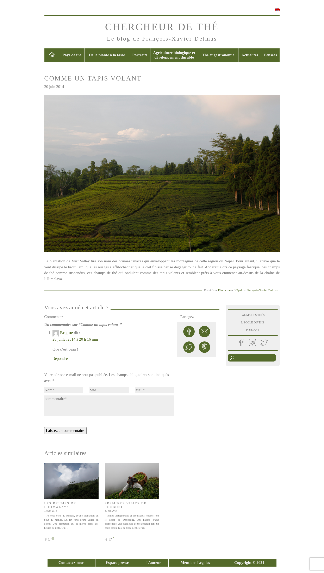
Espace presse (117, 562)
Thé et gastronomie (218, 55)
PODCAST (252, 330)
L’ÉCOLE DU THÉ (252, 322)
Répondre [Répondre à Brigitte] (60, 358)
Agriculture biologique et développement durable (174, 54)
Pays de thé (71, 55)
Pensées (270, 55)
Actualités (249, 55)
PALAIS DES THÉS (253, 315)
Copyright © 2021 (249, 562)
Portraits (139, 55)
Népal (238, 290)
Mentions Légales (195, 562)
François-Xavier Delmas (262, 290)
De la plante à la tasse (107, 55)
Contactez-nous (71, 562)
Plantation (224, 290)
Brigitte (66, 332)
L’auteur (153, 562)
